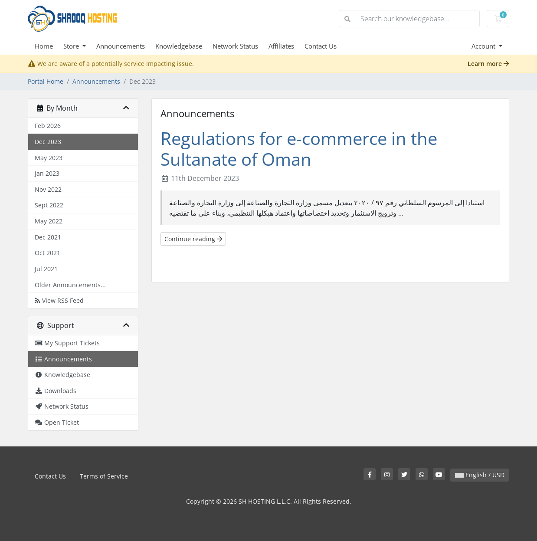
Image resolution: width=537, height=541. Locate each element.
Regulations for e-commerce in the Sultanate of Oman (298, 148)
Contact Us (321, 46)
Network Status (235, 46)
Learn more (488, 63)
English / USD (479, 475)
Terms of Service (104, 476)
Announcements (120, 46)
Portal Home (45, 81)
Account (484, 46)
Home (44, 46)
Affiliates (281, 46)
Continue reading (193, 239)
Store (72, 46)
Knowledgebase (178, 46)
